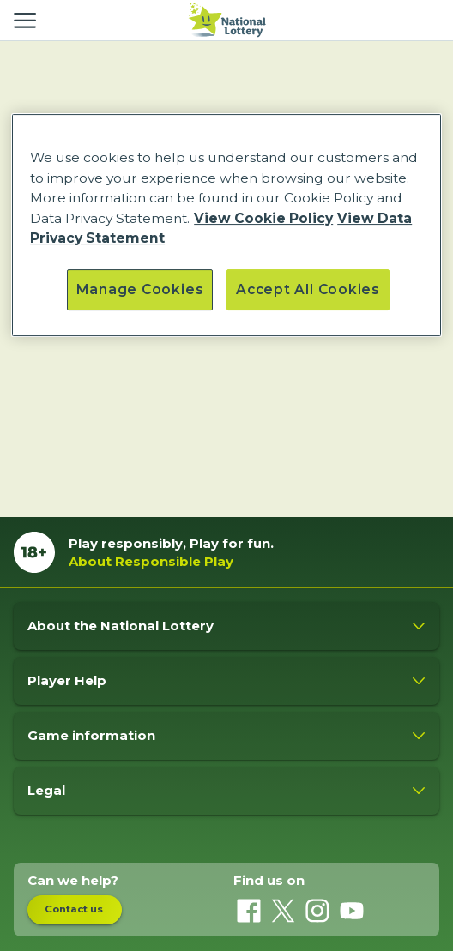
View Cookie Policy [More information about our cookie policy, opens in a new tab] (263, 218)
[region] (226, 225)
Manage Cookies (139, 289)
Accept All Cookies (308, 289)
